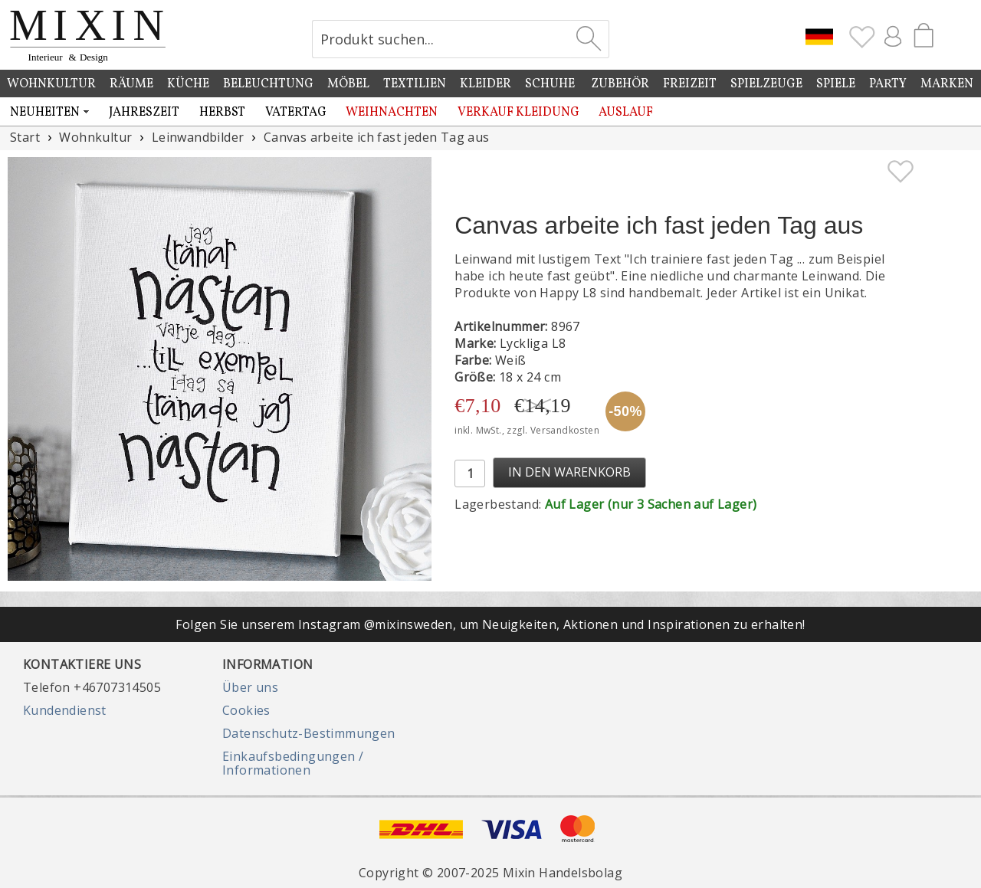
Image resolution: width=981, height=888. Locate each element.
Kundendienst (65, 710)
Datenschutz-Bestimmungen (308, 733)
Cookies (246, 710)
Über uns (250, 687)
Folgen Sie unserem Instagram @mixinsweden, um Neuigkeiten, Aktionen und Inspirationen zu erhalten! (490, 624)
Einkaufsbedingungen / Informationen (292, 763)
